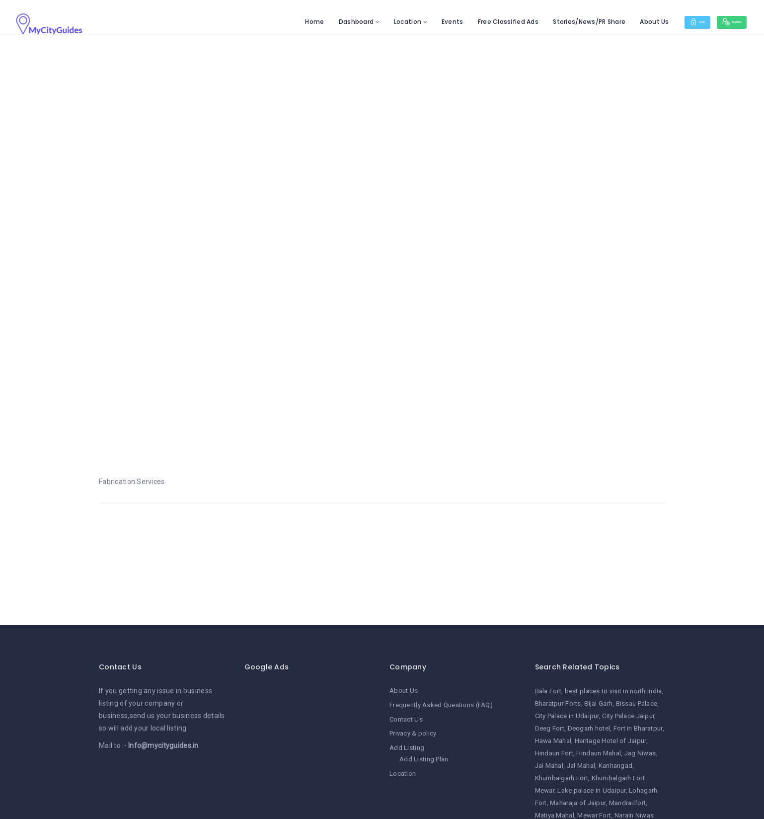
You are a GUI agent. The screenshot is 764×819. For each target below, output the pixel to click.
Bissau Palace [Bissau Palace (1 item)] (637, 703)
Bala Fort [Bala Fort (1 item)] (548, 691)
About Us (622, 21)
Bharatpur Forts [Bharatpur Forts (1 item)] (558, 703)
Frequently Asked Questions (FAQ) (441, 705)
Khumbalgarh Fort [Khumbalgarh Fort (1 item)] (561, 778)
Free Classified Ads (475, 21)
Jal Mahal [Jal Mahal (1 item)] (581, 765)
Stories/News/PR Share (557, 21)
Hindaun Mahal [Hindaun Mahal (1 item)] (598, 753)
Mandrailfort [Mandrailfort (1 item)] (627, 803)
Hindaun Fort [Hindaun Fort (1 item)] (554, 753)
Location (375, 21)
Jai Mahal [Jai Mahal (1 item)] (549, 765)
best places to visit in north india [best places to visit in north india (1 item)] (613, 691)
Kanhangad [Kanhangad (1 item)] (616, 765)
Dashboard (323, 21)
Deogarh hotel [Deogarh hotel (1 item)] (589, 728)
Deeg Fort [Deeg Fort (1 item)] (550, 728)
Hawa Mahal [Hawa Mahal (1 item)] (553, 740)
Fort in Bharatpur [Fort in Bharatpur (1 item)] (638, 728)
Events (420, 21)
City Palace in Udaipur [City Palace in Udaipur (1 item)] (567, 716)
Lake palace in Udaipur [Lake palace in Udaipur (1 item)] (591, 790)
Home (282, 21)
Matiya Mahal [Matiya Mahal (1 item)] (554, 815)
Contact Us (406, 719)
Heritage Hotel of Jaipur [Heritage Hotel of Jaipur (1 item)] (610, 740)
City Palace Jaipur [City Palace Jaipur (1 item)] (628, 716)
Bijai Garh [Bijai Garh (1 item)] (598, 703)
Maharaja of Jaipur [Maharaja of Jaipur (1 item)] (578, 803)
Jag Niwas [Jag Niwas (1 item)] (640, 753)
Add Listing (406, 746)
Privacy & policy (412, 733)
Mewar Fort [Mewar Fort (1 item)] (594, 815)
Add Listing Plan (423, 758)
